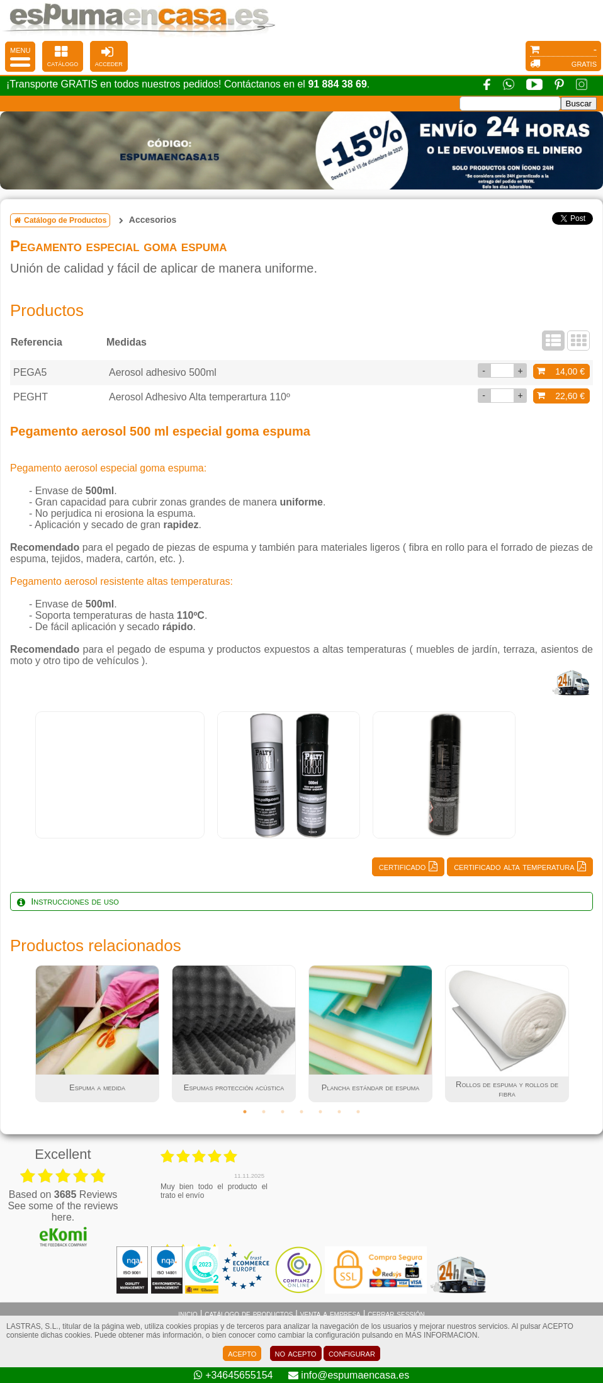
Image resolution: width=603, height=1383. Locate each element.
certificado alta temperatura (520, 866)
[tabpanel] (120, 774)
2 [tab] (263, 1111)
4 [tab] (301, 1111)
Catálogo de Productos (60, 220)
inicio (188, 1314)
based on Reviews (63, 1194)
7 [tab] (358, 1111)
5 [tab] (320, 1111)
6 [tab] (339, 1111)
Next (583, 1033)
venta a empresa (330, 1314)
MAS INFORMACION (441, 1335)
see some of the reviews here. (63, 1211)
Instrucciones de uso (68, 901)
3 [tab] (282, 1111)
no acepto (296, 1353)
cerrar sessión (396, 1314)
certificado (408, 866)
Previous (19, 1033)
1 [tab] (245, 1111)
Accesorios (152, 220)
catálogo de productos (249, 1314)
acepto (242, 1353)
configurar (352, 1353)
